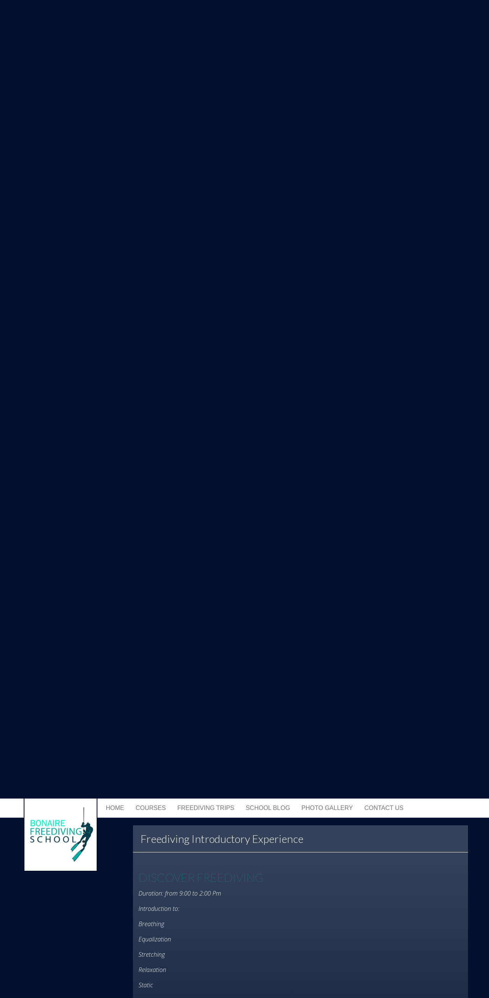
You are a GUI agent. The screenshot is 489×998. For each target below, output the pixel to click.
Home (115, 808)
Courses (151, 808)
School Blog (268, 808)
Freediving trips (205, 808)
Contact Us (384, 808)
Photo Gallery (327, 808)
